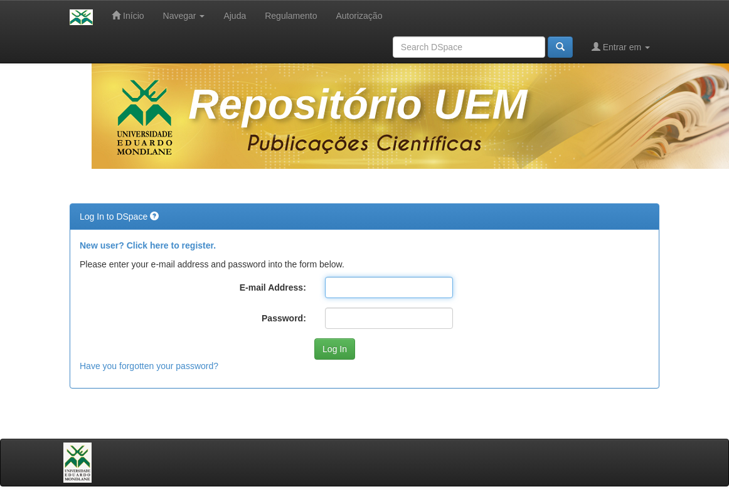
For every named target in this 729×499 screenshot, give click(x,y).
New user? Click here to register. (148, 245)
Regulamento (291, 16)
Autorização (359, 16)
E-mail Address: (273, 287)
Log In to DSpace (115, 217)
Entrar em (621, 46)
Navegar (184, 16)
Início (128, 15)
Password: (284, 318)
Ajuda (234, 16)
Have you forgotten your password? (149, 366)
